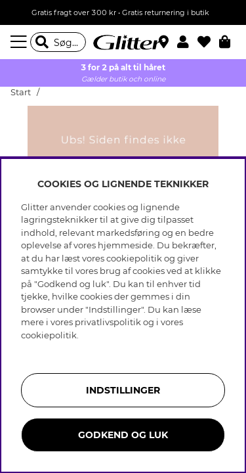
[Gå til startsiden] (123, 42)
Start (20, 92)
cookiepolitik (49, 335)
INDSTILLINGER (123, 390)
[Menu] (20, 42)
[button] (187, 42)
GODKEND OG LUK (123, 435)
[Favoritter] (208, 42)
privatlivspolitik (108, 322)
